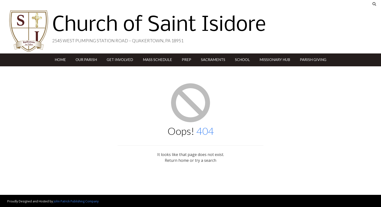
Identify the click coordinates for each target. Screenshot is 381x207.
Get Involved (120, 59)
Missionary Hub (275, 59)
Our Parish (86, 59)
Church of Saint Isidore (159, 25)
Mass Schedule (157, 59)
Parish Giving (313, 59)
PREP (186, 59)
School (242, 59)
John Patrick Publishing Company (76, 201)
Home (60, 59)
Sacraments (213, 59)
